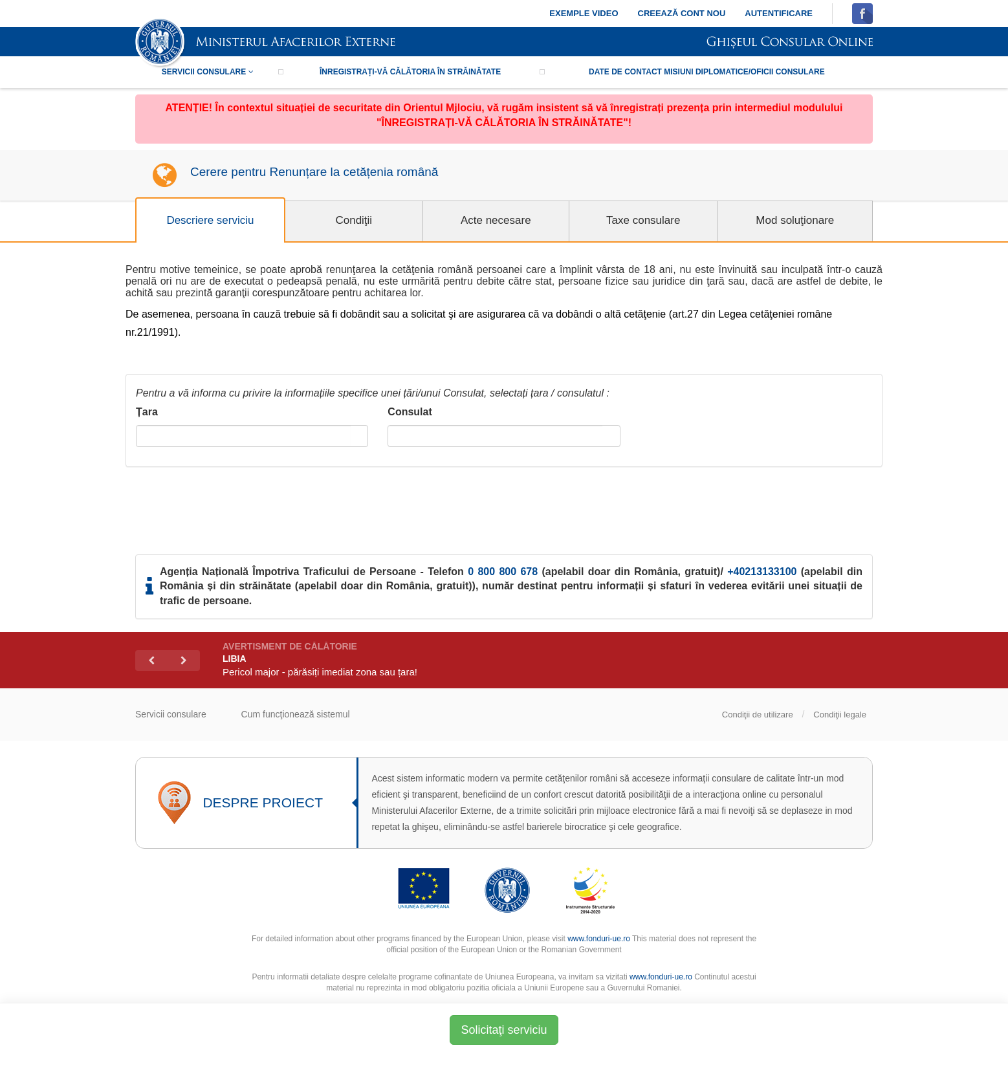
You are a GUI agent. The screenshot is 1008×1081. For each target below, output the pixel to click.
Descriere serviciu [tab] (210, 220)
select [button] (359, 436)
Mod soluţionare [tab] (795, 220)
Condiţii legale (839, 714)
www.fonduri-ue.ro (598, 938)
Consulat (410, 411)
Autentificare (779, 13)
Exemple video (583, 13)
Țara (147, 411)
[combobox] (244, 436)
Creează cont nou (682, 13)
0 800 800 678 (503, 571)
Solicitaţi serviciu (504, 1029)
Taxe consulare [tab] (643, 220)
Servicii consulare (208, 71)
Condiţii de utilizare (757, 714)
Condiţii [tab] (353, 220)
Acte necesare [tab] (496, 220)
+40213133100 (761, 571)
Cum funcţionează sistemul (295, 714)
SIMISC (265, 43)
